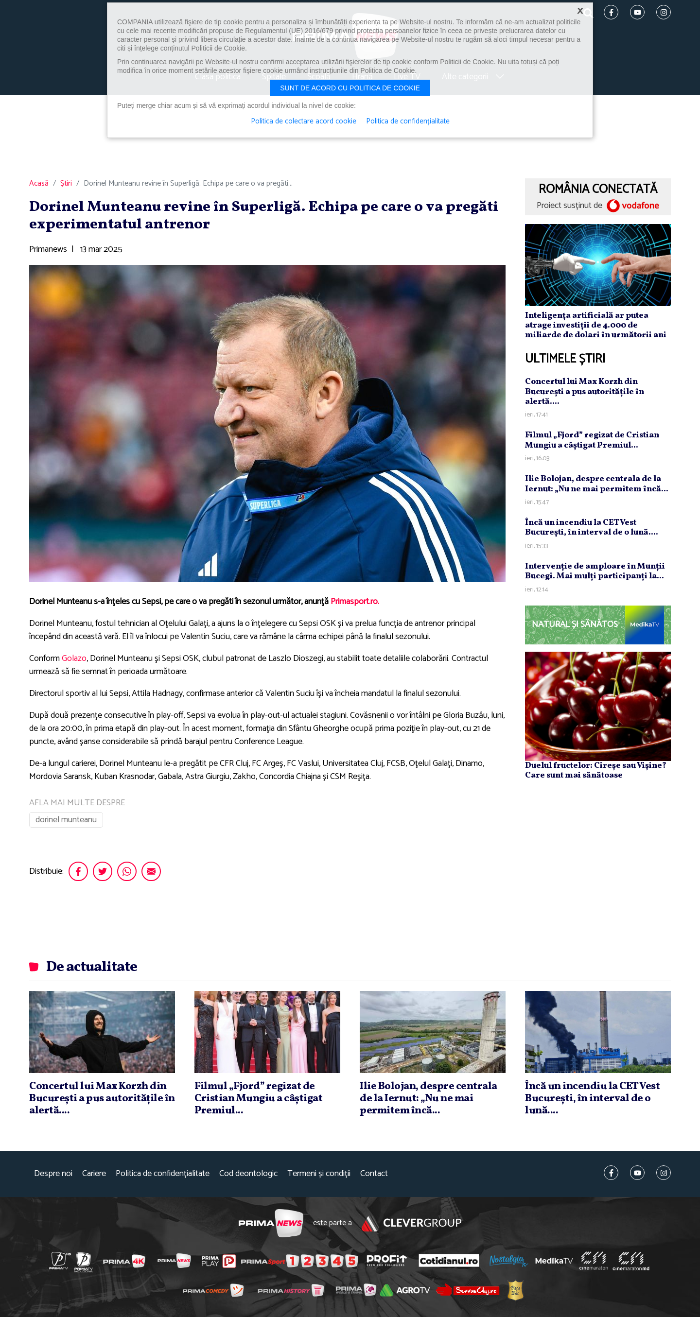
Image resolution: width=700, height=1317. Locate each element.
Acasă (39, 183)
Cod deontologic (248, 1173)
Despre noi (53, 1173)
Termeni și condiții (318, 1173)
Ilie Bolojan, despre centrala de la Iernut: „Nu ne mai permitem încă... (596, 483)
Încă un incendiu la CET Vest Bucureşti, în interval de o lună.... (591, 527)
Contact (374, 1173)
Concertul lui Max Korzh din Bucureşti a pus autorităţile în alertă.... (584, 391)
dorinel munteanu (66, 820)
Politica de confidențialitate (163, 1173)
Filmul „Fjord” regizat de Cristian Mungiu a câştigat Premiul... (592, 440)
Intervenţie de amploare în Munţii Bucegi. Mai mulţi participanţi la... (595, 571)
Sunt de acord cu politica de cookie (350, 88)
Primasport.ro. (355, 601)
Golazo (74, 658)
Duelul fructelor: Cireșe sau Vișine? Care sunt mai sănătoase (595, 770)
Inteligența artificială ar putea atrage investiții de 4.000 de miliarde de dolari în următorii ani (595, 325)
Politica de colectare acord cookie (303, 121)
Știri (66, 183)
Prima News (271, 1223)
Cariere (94, 1173)
